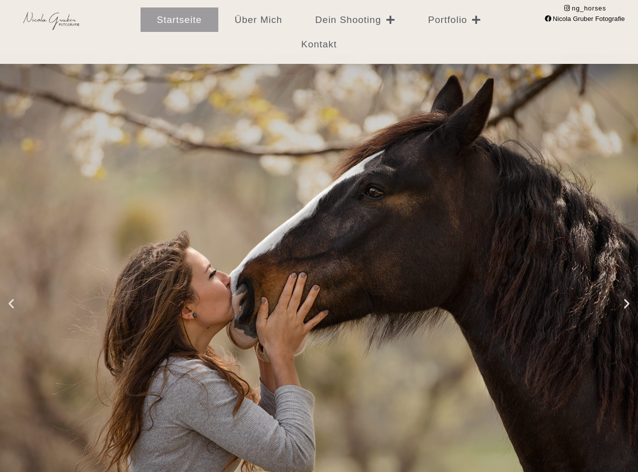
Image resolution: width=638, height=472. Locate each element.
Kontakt (318, 44)
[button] (11, 303)
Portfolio (454, 19)
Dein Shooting (355, 19)
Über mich (259, 19)
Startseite (179, 19)
